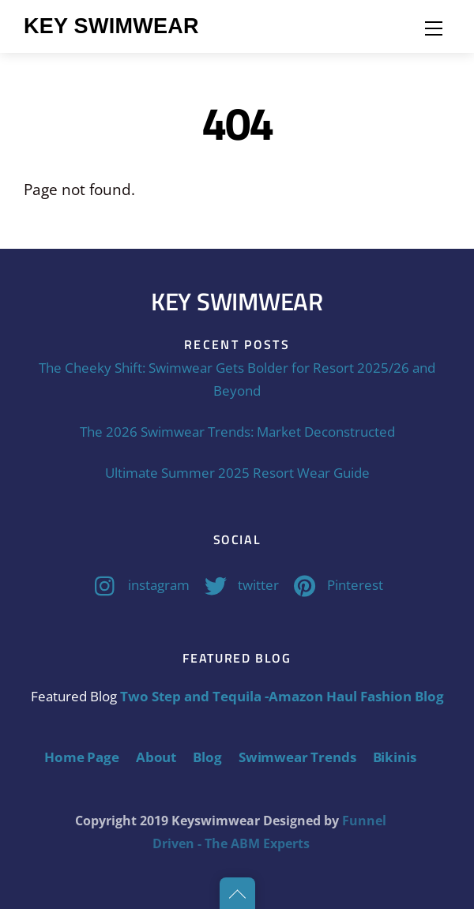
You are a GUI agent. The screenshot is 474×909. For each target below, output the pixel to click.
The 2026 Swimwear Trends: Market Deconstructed (237, 432)
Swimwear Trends (297, 757)
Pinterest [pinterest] (334, 585)
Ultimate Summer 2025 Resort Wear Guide (237, 473)
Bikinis (394, 757)
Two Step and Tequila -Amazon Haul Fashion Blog (282, 696)
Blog (207, 757)
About (156, 757)
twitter (238, 585)
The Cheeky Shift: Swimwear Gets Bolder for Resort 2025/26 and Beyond (237, 379)
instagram (138, 585)
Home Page (81, 757)
